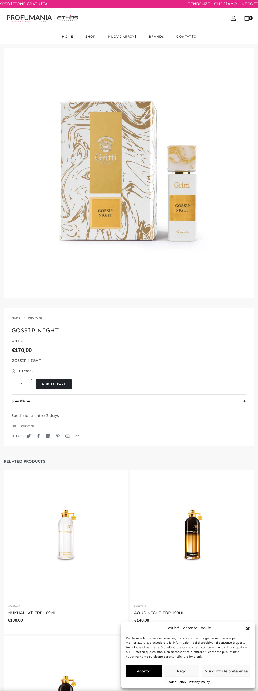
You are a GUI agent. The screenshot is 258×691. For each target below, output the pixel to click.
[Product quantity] (22, 384)
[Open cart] (248, 18)
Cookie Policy (176, 682)
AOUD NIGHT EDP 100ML (159, 612)
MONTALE (14, 606)
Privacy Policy (199, 682)
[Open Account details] (233, 18)
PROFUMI (35, 317)
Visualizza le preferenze (226, 671)
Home (16, 317)
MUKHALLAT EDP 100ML (32, 612)
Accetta (143, 671)
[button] (247, 628)
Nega (181, 671)
